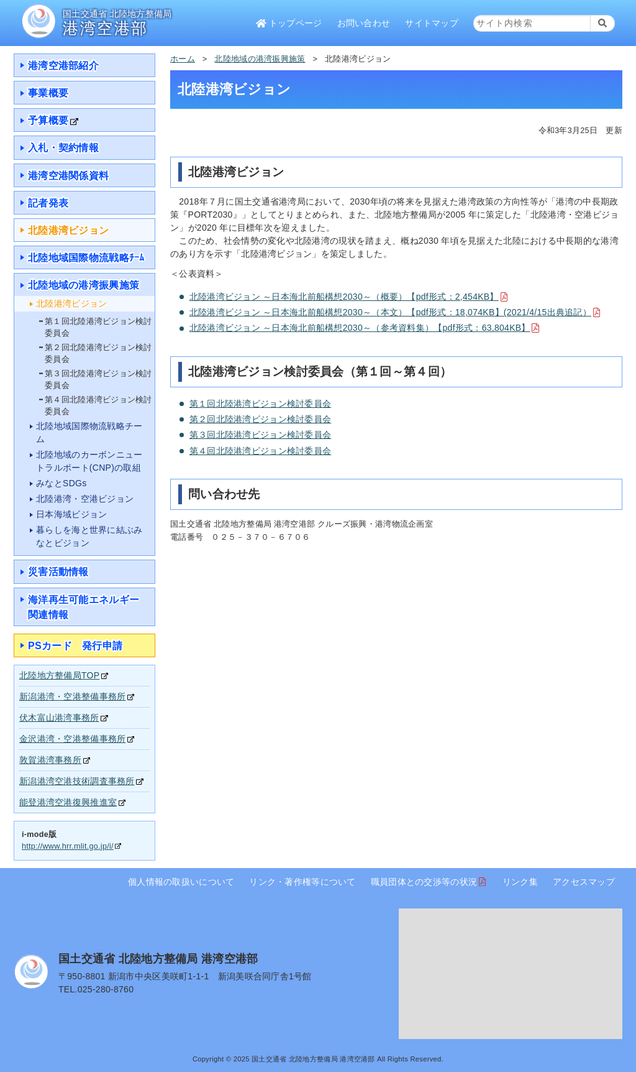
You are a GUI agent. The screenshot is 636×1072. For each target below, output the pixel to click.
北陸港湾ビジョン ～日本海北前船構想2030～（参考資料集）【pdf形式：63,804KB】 (359, 328)
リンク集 (520, 882)
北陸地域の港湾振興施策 (259, 59)
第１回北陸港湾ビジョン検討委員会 (260, 404)
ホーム (182, 59)
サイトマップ (431, 23)
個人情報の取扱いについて (181, 882)
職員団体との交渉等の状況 (424, 882)
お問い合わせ (364, 23)
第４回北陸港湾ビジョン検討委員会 (260, 451)
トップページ (289, 23)
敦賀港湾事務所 (50, 760)
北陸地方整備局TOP (59, 675)
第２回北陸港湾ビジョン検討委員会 (260, 419)
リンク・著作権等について (302, 882)
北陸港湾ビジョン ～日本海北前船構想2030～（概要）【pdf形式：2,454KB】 (344, 297)
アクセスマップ (584, 882)
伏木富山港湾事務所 (59, 718)
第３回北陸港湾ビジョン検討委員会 (260, 435)
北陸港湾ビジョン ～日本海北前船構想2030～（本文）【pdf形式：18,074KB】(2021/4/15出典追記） (390, 312)
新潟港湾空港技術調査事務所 (77, 781)
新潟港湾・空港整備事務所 (72, 696)
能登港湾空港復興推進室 (68, 802)
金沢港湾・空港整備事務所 (72, 739)
